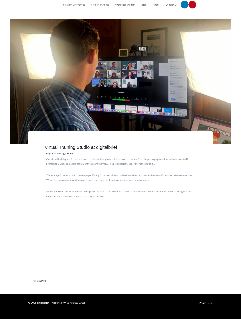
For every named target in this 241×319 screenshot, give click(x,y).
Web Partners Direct (75, 302)
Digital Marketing (55, 153)
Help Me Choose (100, 4)
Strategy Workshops (74, 4)
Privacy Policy (205, 302)
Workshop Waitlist (125, 4)
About (156, 4)
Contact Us (172, 4)
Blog (143, 4)
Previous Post (37, 280)
